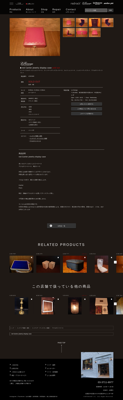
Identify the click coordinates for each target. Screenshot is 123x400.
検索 (110, 10)
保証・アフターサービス (19, 375)
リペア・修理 (51, 365)
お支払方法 (15, 368)
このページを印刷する (86, 113)
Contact (71, 10)
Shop (44, 10)
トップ (12, 328)
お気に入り (30, 4)
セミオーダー (51, 368)
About (31, 10)
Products (15, 10)
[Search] (96, 10)
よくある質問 (51, 375)
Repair (56, 10)
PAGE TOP (61, 348)
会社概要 (29, 396)
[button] (115, 262)
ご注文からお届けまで (18, 372)
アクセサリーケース (35, 141)
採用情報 (35, 396)
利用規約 (42, 396)
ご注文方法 (15, 365)
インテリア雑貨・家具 (36, 136)
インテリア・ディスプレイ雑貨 (38, 138)
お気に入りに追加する (86, 104)
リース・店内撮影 (52, 372)
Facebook (21, 396)
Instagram (13, 396)
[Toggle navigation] (11, 4)
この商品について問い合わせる (86, 109)
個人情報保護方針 (52, 396)
